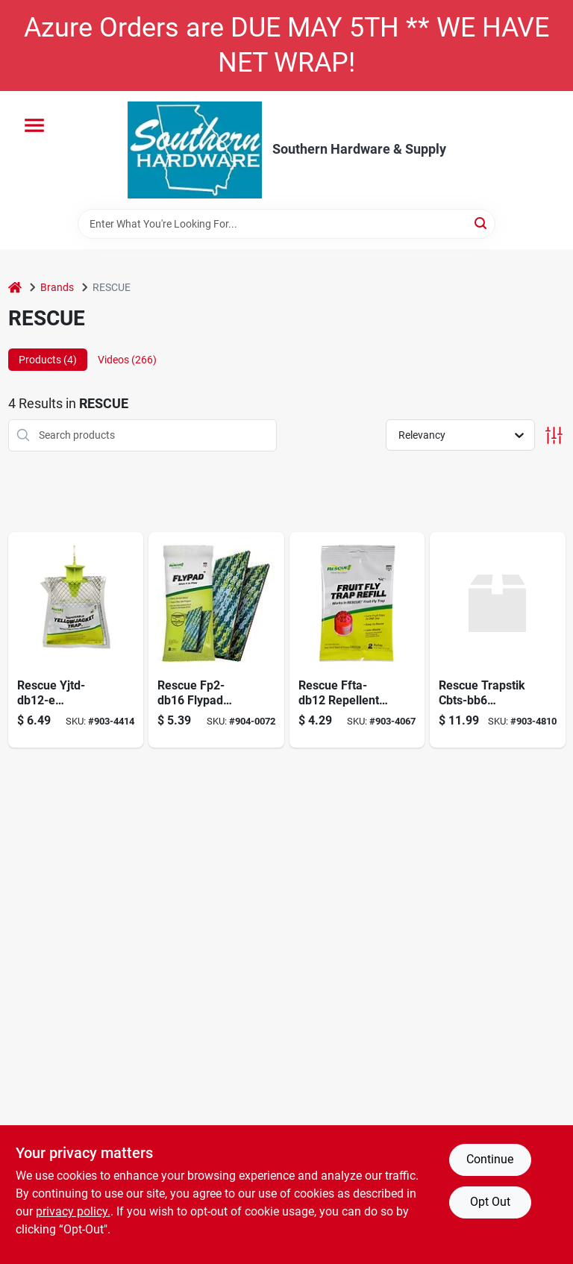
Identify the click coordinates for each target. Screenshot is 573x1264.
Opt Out (490, 1202)
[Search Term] (286, 224)
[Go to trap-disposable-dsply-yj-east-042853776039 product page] (76, 640)
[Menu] (34, 125)
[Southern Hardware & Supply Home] (195, 149)
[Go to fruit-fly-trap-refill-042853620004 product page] (357, 640)
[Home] (15, 287)
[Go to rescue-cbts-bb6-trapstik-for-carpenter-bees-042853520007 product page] (498, 640)
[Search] (481, 222)
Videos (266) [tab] (127, 360)
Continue (489, 1159)
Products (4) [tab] (48, 360)
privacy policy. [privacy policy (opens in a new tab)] (73, 1211)
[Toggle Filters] (554, 435)
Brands (57, 287)
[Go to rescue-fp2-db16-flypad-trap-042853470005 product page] (216, 640)
